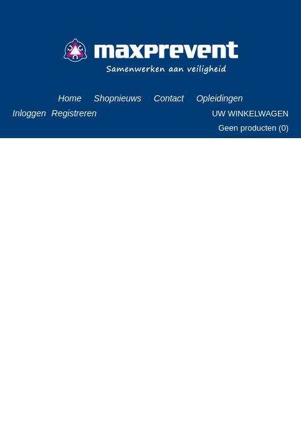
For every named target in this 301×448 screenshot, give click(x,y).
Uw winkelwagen (250, 113)
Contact (169, 98)
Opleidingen (219, 98)
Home (69, 98)
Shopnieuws (117, 98)
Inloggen (29, 113)
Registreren (74, 113)
